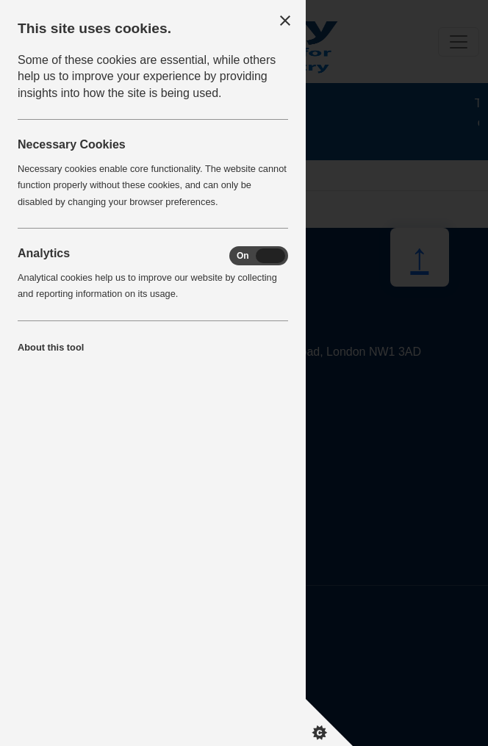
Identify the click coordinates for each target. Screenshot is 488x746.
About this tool (51, 347)
